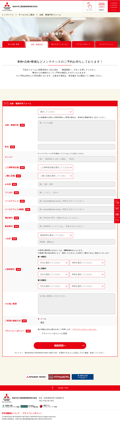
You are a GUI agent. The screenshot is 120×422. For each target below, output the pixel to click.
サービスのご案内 (26, 15)
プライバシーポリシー (32, 413)
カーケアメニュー (106, 44)
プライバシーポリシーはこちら (84, 329)
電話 (42, 323)
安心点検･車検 (13, 44)
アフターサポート (83, 44)
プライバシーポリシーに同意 (54, 333)
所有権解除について (11, 413)
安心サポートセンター (60, 44)
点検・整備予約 (37, 44)
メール (43, 319)
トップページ (8, 15)
